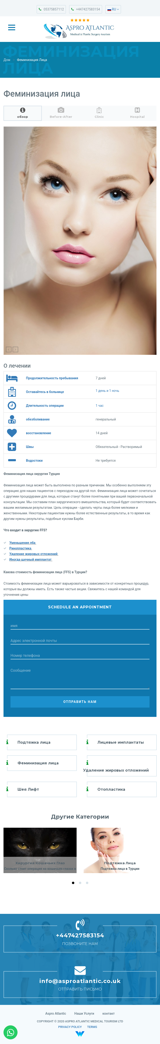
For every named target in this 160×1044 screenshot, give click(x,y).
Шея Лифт (28, 789)
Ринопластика (20, 548)
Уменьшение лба (22, 543)
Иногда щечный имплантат (30, 559)
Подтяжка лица (34, 742)
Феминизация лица (38, 763)
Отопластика (111, 789)
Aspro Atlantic (55, 1013)
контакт (109, 1013)
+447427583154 (85, 9)
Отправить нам (79, 702)
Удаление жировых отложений (33, 554)
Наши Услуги (84, 1013)
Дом (7, 60)
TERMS (92, 1027)
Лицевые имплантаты (120, 742)
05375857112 (51, 9)
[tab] (23, 113)
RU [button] (113, 9)
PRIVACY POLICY (70, 1027)
